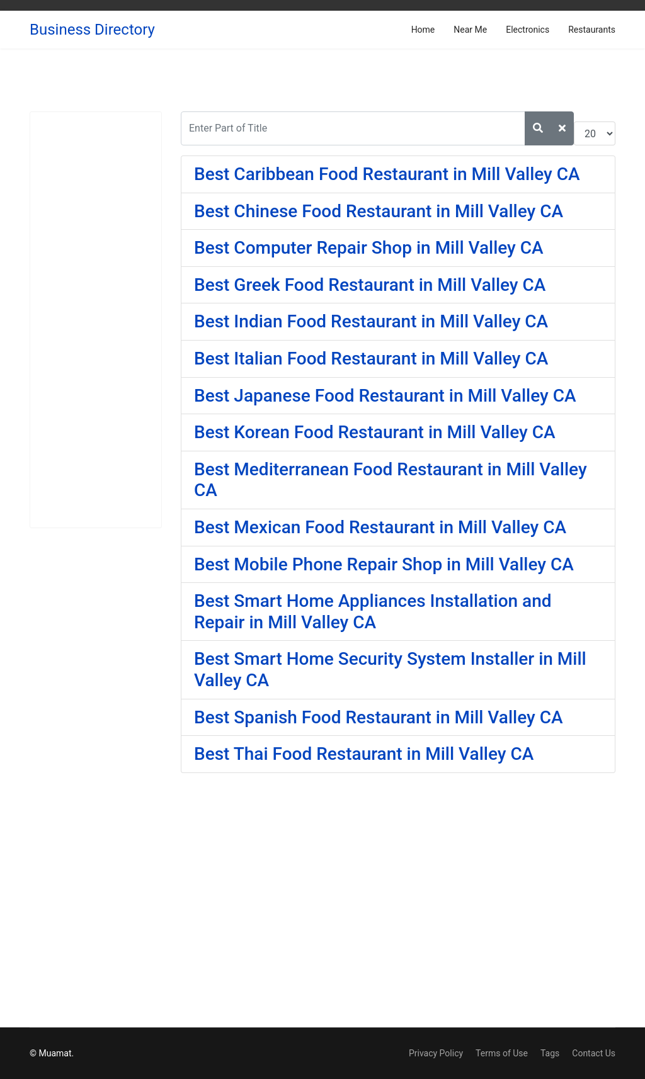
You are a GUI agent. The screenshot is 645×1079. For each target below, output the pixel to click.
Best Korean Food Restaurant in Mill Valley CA (375, 432)
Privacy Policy (436, 1053)
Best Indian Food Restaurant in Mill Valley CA (371, 321)
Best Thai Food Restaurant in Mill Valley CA (364, 753)
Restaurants (591, 30)
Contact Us (593, 1053)
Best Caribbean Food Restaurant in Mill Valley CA (387, 174)
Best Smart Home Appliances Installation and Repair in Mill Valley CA (373, 611)
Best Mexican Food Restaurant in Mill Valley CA (380, 527)
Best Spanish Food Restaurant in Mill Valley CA (378, 717)
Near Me (470, 30)
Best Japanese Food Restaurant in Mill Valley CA (385, 395)
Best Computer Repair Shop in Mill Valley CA (369, 247)
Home (423, 30)
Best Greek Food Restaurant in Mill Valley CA (369, 284)
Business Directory (92, 29)
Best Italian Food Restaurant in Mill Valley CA (371, 358)
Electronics (527, 30)
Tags (549, 1053)
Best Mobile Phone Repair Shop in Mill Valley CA (384, 564)
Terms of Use (502, 1053)
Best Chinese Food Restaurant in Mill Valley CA (378, 211)
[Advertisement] (95, 320)
